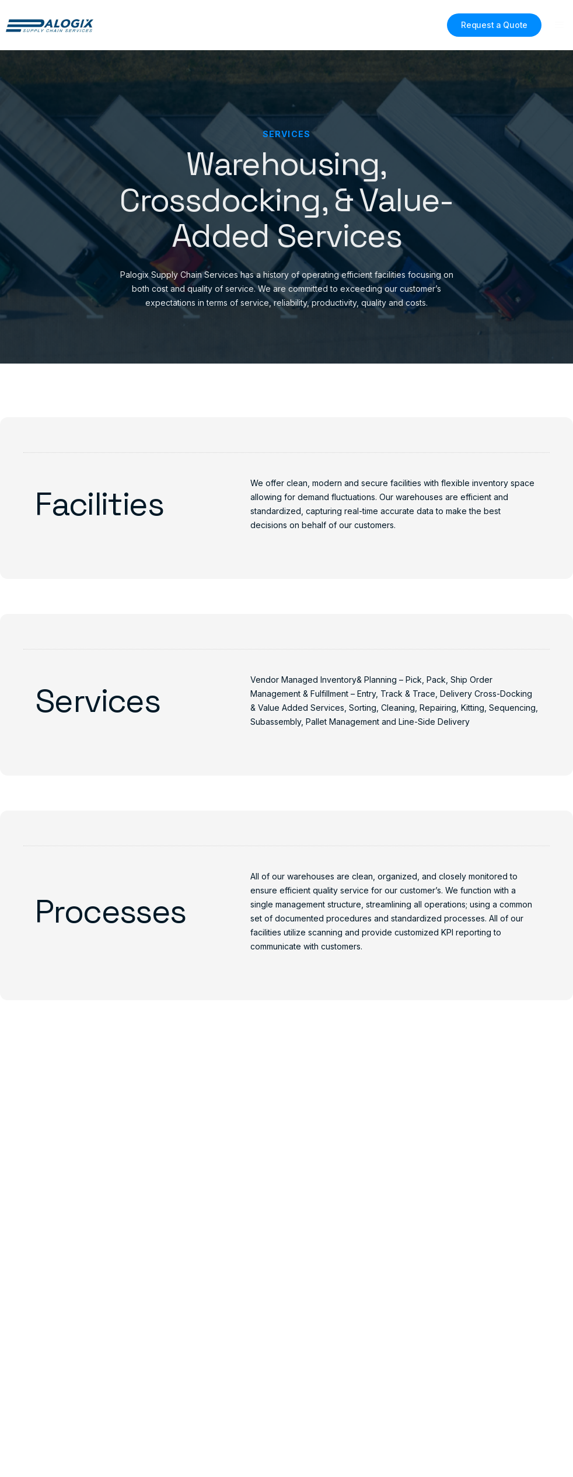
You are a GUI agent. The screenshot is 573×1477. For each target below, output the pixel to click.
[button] (559, 25)
